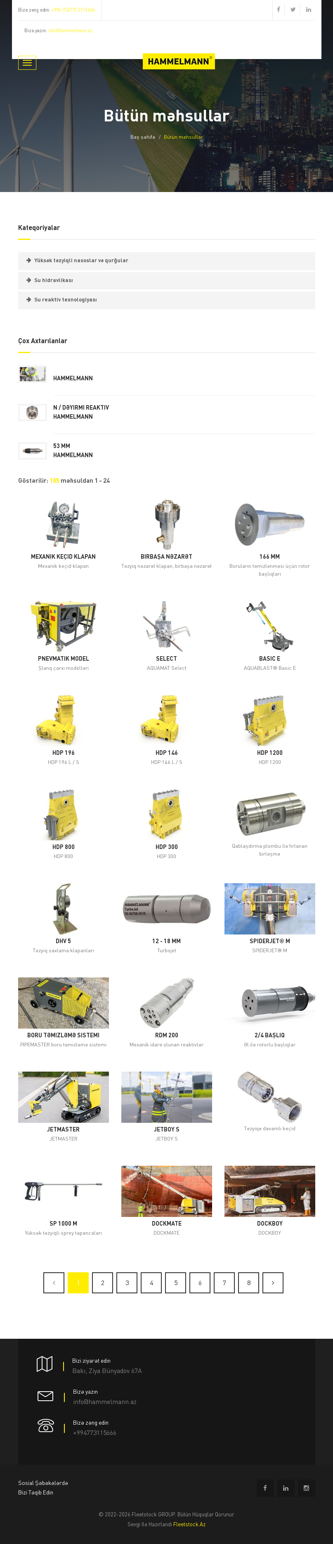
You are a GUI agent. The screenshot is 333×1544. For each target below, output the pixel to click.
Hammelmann (73, 379)
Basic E (269, 659)
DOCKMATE (167, 1224)
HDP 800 (63, 847)
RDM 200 (166, 1036)
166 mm (270, 557)
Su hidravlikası (53, 280)
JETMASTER (63, 1130)
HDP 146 (167, 753)
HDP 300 (167, 847)
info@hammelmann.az (70, 31)
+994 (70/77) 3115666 (73, 10)
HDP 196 (63, 753)
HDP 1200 (270, 753)
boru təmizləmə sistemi (63, 1036)
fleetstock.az (189, 1524)
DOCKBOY (270, 1224)
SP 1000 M (63, 1224)
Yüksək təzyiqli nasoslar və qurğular (81, 260)
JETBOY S (166, 1130)
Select (166, 659)
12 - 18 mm (166, 941)
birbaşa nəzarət (166, 557)
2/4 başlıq (270, 1036)
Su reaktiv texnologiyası (65, 300)
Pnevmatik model (63, 659)
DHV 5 (63, 941)
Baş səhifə (142, 137)
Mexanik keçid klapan (63, 557)
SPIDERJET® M (270, 941)
